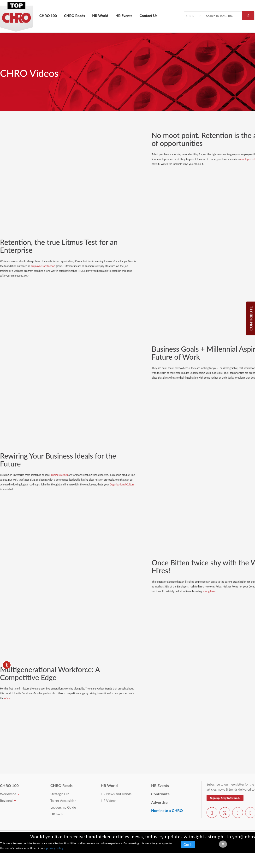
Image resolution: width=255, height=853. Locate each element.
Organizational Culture (122, 484)
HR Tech (56, 814)
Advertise (159, 802)
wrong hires (208, 591)
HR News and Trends (116, 794)
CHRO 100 (48, 15)
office (7, 698)
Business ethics (59, 474)
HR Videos (108, 801)
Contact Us (148, 15)
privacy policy (55, 848)
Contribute (160, 794)
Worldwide (9, 794)
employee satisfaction (43, 266)
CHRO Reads (74, 15)
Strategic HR (59, 794)
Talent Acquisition (63, 801)
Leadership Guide (63, 807)
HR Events (123, 15)
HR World (100, 15)
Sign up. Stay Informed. (225, 798)
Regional (8, 801)
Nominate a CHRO (167, 810)
